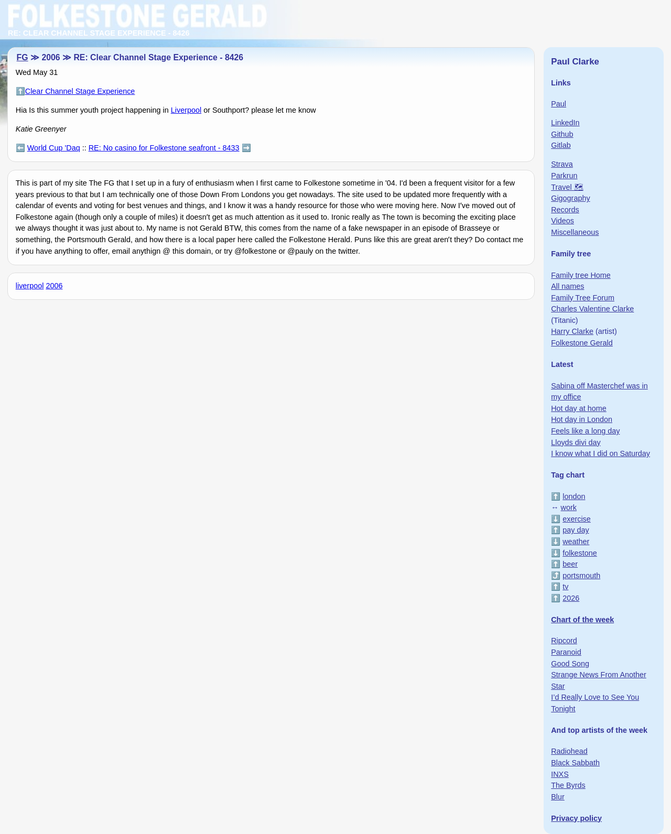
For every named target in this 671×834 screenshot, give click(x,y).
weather (575, 541)
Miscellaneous (575, 232)
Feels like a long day (585, 431)
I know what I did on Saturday (600, 453)
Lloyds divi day (575, 442)
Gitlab (561, 145)
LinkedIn (565, 122)
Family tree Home (581, 275)
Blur (558, 797)
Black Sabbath (575, 763)
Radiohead (569, 751)
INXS (560, 774)
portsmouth (581, 575)
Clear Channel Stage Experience (80, 91)
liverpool (30, 285)
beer (570, 564)
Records (565, 209)
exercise (576, 519)
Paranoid (566, 652)
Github (562, 134)
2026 (570, 598)
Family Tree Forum (582, 298)
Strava (562, 164)
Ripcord (564, 640)
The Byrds (568, 785)
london (573, 496)
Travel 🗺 (567, 187)
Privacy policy (576, 818)
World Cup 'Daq (53, 148)
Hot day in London (581, 419)
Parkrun (564, 175)
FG (22, 57)
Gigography (570, 198)
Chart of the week (582, 619)
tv (565, 586)
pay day (575, 530)
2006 (54, 285)
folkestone (579, 553)
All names (567, 286)
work (569, 507)
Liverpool (186, 110)
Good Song (570, 663)
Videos (562, 220)
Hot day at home (579, 408)
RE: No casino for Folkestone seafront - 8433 (164, 148)
